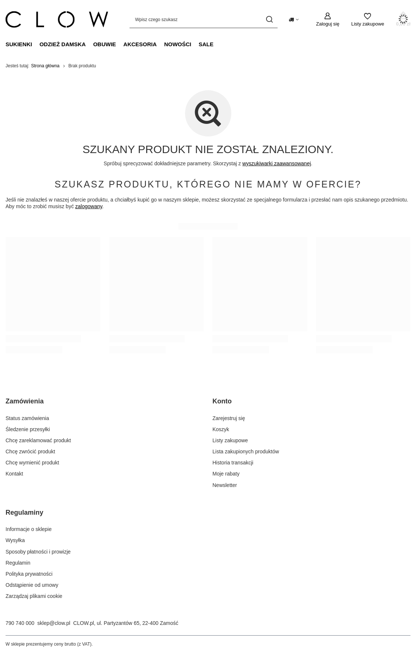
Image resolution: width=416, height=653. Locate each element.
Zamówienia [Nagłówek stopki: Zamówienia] (25, 401)
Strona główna (45, 65)
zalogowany (88, 206)
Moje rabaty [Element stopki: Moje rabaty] (225, 474)
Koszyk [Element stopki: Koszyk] (220, 429)
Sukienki (19, 44)
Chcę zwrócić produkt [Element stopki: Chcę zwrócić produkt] (30, 451)
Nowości (177, 44)
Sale (206, 44)
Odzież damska (63, 44)
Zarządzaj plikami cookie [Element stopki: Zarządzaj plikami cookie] (34, 596)
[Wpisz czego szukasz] (204, 19)
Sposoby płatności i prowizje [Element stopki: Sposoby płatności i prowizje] (38, 552)
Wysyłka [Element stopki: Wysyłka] (15, 540)
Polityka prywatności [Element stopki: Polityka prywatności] (29, 574)
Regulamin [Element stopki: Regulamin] (18, 563)
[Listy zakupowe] (367, 19)
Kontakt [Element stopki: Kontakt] (14, 474)
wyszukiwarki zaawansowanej (276, 163)
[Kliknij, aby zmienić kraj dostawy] (294, 19)
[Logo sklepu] (57, 19)
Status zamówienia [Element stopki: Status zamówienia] (27, 418)
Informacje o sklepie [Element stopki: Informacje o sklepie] (29, 529)
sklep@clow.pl (53, 623)
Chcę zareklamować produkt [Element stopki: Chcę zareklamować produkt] (38, 440)
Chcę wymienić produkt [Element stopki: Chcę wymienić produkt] (32, 463)
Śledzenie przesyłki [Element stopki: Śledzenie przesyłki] (28, 429)
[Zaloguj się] (327, 19)
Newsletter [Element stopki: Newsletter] (224, 485)
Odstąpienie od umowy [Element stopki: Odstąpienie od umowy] (32, 585)
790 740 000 (20, 623)
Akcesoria (140, 44)
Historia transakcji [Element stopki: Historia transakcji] (232, 463)
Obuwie (104, 44)
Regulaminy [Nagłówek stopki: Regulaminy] (24, 512)
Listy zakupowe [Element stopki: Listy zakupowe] (230, 440)
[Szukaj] (269, 19)
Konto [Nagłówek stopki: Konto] (222, 401)
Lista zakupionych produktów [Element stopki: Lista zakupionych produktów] (245, 451)
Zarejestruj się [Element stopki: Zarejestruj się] (228, 418)
